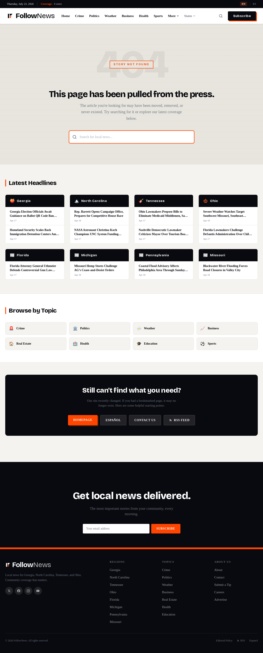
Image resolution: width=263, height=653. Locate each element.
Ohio (113, 592)
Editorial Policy (224, 640)
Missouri (115, 622)
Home (65, 16)
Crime (79, 16)
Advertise (220, 599)
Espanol (253, 640)
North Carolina (119, 577)
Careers (219, 592)
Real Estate (169, 599)
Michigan (116, 607)
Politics (94, 16)
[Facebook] (19, 591)
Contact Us (145, 420)
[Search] (220, 16)
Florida (114, 599)
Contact (219, 577)
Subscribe (242, 16)
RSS (241, 640)
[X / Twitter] (9, 591)
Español (113, 420)
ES (254, 3)
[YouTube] (38, 591)
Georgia (115, 570)
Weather (111, 16)
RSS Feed (179, 420)
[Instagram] (28, 591)
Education (168, 614)
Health (143, 16)
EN (243, 3)
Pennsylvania (118, 614)
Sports (158, 16)
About (218, 570)
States (190, 16)
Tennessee (116, 584)
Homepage (82, 420)
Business (128, 16)
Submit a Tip (222, 584)
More (173, 16)
